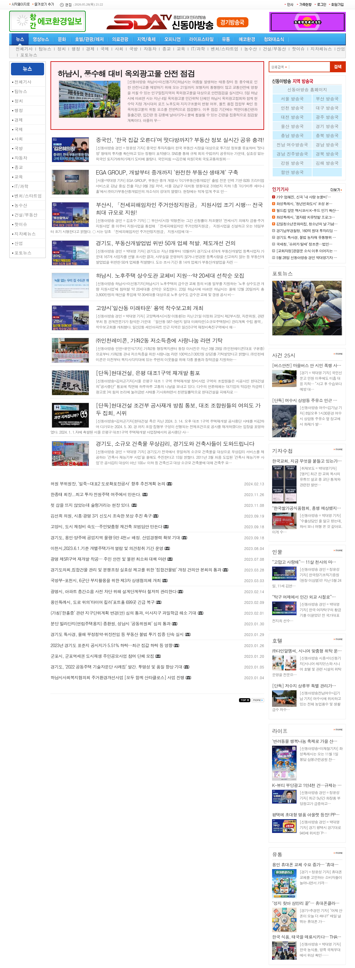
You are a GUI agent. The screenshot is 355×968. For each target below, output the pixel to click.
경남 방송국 (327, 144)
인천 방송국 (292, 108)
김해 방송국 (327, 163)
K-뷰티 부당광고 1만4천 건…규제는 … (306, 785)
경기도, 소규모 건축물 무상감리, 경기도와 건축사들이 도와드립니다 (175, 443)
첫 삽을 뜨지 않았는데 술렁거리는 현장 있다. (90, 505)
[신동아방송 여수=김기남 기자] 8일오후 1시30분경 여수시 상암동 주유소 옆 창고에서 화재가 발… (321, 416)
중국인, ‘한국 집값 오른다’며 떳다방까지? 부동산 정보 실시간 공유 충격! (180, 140)
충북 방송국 (327, 135)
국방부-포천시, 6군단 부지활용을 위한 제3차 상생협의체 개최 (105, 580)
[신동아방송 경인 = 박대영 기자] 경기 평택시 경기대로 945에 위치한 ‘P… (320, 827)
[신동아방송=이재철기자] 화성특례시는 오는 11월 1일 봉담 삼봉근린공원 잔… (321, 754)
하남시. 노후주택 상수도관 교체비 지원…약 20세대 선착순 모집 (170, 275)
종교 (166, 49)
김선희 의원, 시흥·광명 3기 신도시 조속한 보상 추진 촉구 (100, 516)
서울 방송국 (292, 99)
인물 (277, 552)
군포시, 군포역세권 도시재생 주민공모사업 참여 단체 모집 (102, 656)
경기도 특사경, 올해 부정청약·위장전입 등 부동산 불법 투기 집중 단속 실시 (117, 634)
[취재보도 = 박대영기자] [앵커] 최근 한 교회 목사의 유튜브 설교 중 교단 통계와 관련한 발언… (320, 476)
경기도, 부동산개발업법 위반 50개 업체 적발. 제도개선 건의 (166, 243)
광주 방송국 (327, 117)
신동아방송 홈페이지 (307, 89)
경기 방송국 (327, 126)
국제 (104, 49)
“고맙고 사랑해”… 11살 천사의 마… (304, 562)
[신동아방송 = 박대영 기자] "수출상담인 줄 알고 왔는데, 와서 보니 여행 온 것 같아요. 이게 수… (307, 523)
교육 (181, 49)
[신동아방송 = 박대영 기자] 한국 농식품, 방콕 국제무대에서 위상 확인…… (320, 949)
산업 (341, 49)
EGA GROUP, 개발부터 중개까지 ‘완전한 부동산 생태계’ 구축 (167, 172)
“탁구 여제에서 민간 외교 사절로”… (304, 597)
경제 (90, 49)
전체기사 (24, 49)
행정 (76, 49)
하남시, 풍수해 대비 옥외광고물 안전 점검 (126, 73)
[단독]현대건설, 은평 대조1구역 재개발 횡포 (148, 373)
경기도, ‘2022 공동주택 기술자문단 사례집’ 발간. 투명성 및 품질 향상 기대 (116, 667)
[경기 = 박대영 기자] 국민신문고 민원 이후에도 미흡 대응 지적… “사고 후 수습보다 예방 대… (321, 381)
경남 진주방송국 (292, 154)
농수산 (250, 49)
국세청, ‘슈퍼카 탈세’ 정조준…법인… (304, 244)
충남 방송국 (292, 135)
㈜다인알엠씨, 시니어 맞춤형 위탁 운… (307, 651)
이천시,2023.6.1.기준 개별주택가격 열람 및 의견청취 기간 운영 (106, 548)
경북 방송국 (327, 154)
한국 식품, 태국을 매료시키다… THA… (306, 937)
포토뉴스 (28, 55)
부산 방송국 (327, 99)
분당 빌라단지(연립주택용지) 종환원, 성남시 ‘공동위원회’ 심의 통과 (110, 623)
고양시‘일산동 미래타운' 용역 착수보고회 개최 (150, 308)
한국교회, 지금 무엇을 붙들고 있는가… (307, 461)
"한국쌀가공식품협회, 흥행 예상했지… (306, 508)
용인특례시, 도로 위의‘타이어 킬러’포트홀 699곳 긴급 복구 (102, 602)
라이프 (280, 731)
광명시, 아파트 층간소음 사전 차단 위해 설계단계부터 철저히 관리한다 (113, 591)
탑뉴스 (45, 49)
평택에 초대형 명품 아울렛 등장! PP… (305, 815)
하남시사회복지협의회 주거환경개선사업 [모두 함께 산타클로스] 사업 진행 (117, 677)
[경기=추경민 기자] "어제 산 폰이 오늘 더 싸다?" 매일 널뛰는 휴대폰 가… (321, 916)
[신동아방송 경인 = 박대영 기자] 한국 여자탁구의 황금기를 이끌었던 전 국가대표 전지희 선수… (306, 612)
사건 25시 (284, 355)
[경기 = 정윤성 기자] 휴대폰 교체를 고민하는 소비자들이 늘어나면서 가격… (321, 877)
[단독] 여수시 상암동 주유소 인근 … (304, 400)
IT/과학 (198, 49)
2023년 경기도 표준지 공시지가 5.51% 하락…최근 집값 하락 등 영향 (111, 645)
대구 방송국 (327, 108)
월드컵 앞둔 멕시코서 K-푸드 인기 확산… (307, 210)
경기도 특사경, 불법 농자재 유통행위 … (306, 237)
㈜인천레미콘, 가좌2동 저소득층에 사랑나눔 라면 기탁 (159, 340)
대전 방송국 (292, 117)
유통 (277, 854)
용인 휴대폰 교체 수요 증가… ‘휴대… (305, 864)
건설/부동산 (274, 49)
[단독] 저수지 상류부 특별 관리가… (304, 686)
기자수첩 (282, 450)
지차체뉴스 (321, 49)
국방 (133, 49)
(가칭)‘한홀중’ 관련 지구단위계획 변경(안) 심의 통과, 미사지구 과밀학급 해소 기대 (123, 613)
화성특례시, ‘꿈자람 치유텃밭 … (302, 338)
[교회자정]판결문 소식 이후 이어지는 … (306, 250)
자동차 (150, 49)
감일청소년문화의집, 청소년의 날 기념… (307, 223)
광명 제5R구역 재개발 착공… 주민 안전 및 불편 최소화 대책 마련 (108, 559)
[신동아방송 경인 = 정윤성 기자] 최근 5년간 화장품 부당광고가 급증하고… (320, 798)
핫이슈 (298, 49)
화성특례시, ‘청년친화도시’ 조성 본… (304, 203)
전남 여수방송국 (292, 144)
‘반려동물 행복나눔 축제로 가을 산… (304, 741)
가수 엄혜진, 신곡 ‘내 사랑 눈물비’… (303, 196)
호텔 (277, 640)
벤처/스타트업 (224, 49)
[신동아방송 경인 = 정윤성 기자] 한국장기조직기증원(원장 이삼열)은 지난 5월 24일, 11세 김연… (306, 577)
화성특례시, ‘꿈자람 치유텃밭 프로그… (305, 217)
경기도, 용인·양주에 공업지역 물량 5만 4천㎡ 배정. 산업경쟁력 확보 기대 (115, 537)
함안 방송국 (292, 172)
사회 (119, 49)
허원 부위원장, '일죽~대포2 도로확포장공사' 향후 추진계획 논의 (107, 483)
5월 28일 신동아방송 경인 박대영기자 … (306, 257)
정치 (61, 49)
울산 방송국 (292, 126)
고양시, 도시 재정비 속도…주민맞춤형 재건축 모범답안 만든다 (106, 526)
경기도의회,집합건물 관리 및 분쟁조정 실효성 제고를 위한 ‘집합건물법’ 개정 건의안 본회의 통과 (135, 570)
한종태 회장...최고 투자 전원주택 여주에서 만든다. (95, 494)
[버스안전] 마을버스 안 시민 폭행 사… (306, 365)
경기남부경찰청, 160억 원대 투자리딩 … (306, 230)
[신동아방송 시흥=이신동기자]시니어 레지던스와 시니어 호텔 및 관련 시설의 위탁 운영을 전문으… (306, 666)
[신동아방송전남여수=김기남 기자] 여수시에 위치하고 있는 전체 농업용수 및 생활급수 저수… (306, 701)
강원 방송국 (292, 163)
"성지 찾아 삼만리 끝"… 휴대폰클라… (305, 903)
